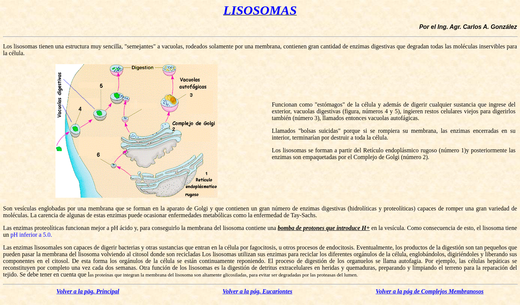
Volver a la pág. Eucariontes (257, 291)
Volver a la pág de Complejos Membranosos (430, 291)
